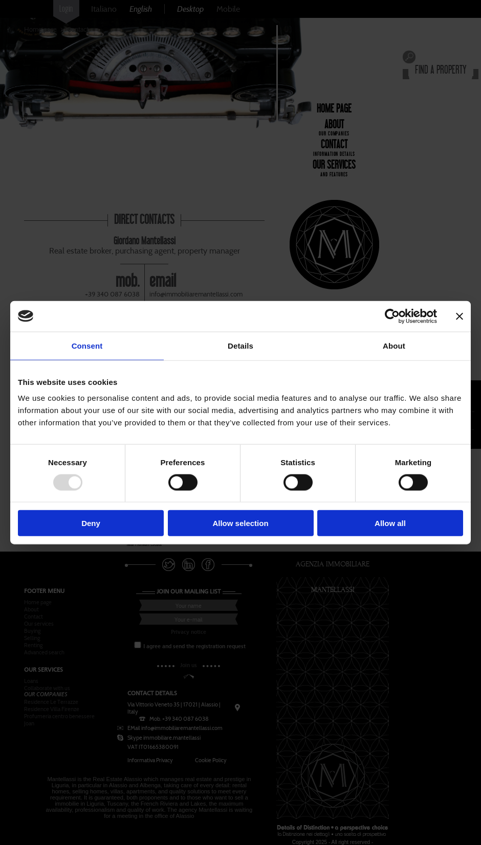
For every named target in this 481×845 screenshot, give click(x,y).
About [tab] (394, 345)
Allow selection (240, 523)
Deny (90, 523)
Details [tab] (240, 345)
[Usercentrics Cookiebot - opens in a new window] (392, 316)
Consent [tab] (87, 345)
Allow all (390, 523)
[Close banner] (459, 315)
